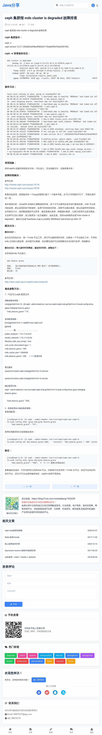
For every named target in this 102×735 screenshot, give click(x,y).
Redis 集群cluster (12, 537)
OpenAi (32, 655)
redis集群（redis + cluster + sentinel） (21, 557)
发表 (13, 604)
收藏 (31, 25)
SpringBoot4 (72, 655)
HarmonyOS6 (45, 655)
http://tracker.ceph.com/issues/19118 (22, 185)
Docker (10, 661)
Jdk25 (22, 655)
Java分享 (11, 5)
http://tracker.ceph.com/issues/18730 (22, 188)
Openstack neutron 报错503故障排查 (20, 550)
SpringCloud (87, 655)
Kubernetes (22, 661)
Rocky (70, 661)
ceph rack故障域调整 (13, 530)
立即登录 (38, 680)
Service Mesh (37, 661)
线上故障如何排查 (12, 544)
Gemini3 (60, 661)
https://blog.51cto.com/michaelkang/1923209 (53, 498)
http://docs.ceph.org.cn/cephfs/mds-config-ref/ (26, 282)
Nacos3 (59, 655)
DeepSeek (11, 655)
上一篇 (27, 486)
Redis (49, 661)
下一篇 (74, 486)
